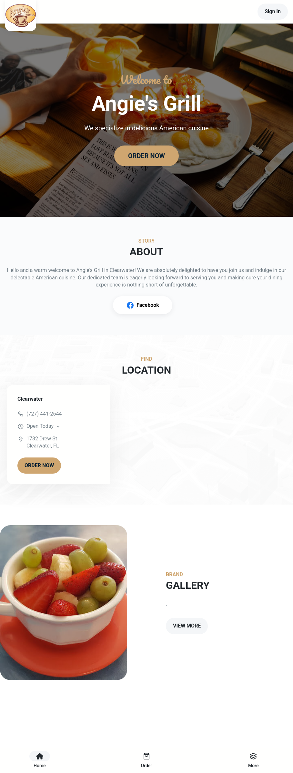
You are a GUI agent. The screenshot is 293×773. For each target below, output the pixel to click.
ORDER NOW (146, 156)
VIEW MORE (187, 626)
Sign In (273, 11)
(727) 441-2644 (44, 414)
